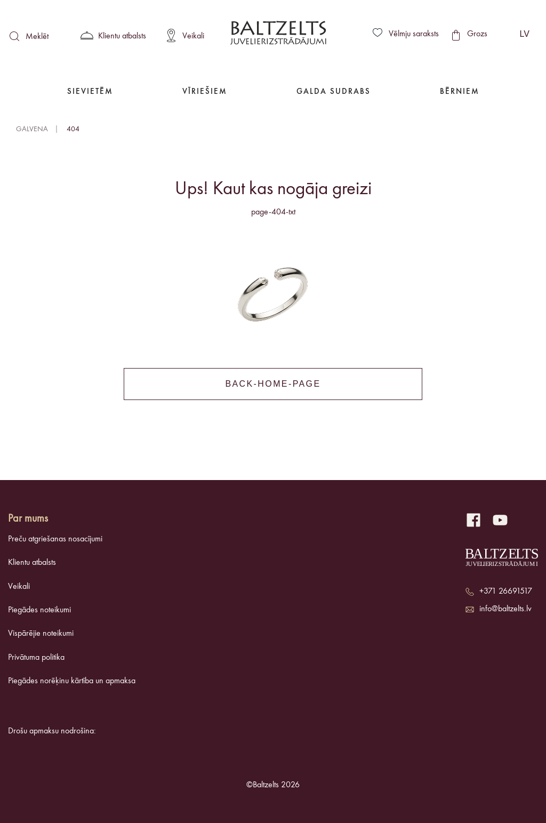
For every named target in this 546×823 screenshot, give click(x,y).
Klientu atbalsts (32, 562)
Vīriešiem (204, 92)
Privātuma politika (36, 657)
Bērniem (459, 92)
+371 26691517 (505, 591)
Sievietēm (90, 92)
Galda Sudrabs (333, 92)
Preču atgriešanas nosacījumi (55, 539)
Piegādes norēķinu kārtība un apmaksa (71, 681)
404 (73, 129)
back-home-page (272, 383)
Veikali (19, 586)
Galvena (32, 129)
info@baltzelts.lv (505, 609)
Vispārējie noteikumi (41, 633)
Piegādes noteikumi (39, 610)
